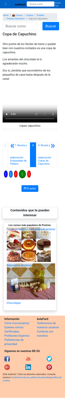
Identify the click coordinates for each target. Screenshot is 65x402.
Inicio (5, 15)
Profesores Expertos (16, 335)
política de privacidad (40, 377)
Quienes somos (14, 327)
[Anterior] (19, 154)
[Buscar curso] (40, 4)
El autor (30, 188)
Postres (40, 15)
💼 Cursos (17, 15)
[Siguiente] (46, 154)
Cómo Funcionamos (16, 323)
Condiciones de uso (20, 377)
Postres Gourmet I (16, 18)
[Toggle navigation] (6, 3)
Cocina (29, 15)
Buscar (50, 26)
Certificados (11, 331)
